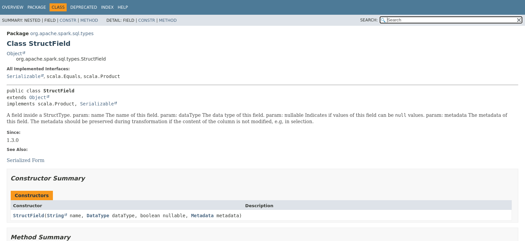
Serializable (24, 76)
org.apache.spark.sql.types (61, 33)
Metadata (202, 215)
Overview (12, 7)
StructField (28, 215)
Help (123, 7)
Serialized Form (26, 160)
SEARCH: (369, 20)
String (55, 215)
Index (107, 7)
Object (14, 53)
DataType (98, 215)
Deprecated (83, 7)
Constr (68, 20)
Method (89, 20)
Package (36, 7)
